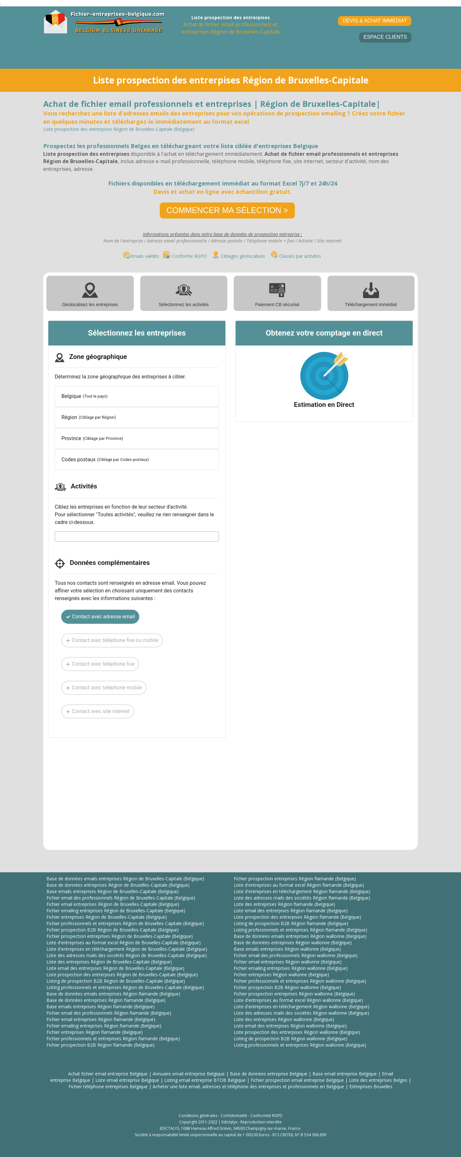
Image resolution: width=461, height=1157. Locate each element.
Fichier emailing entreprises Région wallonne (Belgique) (291, 968)
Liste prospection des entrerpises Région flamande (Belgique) (297, 917)
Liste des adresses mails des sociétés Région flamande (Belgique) (302, 898)
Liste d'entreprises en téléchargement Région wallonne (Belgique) (301, 1006)
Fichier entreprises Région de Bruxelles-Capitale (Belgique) (106, 917)
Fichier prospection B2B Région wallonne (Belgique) (287, 987)
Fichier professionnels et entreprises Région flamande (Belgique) (113, 1038)
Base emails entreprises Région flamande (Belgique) (100, 1006)
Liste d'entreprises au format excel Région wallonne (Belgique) (298, 1000)
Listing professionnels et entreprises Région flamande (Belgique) (300, 930)
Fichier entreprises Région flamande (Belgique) (94, 1032)
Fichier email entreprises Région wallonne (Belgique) (288, 962)
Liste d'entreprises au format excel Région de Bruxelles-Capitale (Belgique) (123, 942)
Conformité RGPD (266, 1115)
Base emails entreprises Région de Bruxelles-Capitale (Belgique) (112, 891)
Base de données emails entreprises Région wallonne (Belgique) (300, 936)
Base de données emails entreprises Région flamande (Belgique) (113, 994)
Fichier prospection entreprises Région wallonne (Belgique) (294, 994)
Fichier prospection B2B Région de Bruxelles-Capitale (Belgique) (112, 930)
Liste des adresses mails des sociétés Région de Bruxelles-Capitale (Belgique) (126, 955)
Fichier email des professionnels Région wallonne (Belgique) (296, 955)
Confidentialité (234, 1115)
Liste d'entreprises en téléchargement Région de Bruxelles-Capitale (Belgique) (126, 949)
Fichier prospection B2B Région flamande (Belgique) (100, 1045)
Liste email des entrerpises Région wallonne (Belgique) (290, 1026)
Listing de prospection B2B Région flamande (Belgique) (291, 923)
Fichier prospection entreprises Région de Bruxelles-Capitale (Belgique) (119, 936)
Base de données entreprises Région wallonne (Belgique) (293, 942)
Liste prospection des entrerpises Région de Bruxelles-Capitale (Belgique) (122, 974)
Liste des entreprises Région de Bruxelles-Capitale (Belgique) (109, 962)
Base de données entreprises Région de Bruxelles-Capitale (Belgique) (118, 885)
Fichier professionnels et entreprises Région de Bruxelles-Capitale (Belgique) (125, 923)
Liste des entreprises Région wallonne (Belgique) (284, 1019)
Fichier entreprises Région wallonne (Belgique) (281, 974)
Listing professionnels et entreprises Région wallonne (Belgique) (300, 1045)
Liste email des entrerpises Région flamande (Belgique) (291, 910)
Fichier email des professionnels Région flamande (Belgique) (108, 1013)
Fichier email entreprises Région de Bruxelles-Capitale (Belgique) (112, 904)
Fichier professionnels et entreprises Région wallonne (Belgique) (300, 981)
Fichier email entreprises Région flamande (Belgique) (100, 1019)
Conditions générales (198, 1115)
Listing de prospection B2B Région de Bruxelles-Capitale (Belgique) (115, 981)
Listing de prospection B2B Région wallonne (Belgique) (290, 1038)
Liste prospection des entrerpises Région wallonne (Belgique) (297, 1032)
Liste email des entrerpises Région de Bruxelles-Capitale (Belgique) (115, 968)
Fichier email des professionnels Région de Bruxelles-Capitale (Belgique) (120, 898)
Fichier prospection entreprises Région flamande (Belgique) (295, 879)
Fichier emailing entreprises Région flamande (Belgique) (103, 1026)
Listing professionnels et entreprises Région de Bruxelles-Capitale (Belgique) (125, 987)
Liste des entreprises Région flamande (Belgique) (284, 904)
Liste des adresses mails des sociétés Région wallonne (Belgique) (301, 1013)
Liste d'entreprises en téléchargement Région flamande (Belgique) (302, 891)
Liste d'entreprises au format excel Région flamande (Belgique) (299, 885)
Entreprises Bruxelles (370, 1086)
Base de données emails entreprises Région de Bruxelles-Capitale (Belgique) (125, 879)
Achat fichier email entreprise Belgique (108, 1074)
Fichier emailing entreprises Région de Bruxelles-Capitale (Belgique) (115, 910)
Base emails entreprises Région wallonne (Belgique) (287, 949)
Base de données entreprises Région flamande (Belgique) (106, 1000)
